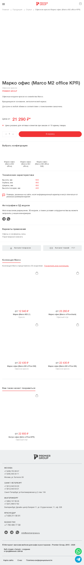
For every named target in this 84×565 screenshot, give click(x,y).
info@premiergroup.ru (30, 533)
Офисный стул (62, 316)
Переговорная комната (12, 237)
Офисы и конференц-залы (14, 234)
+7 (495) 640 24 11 (11, 474)
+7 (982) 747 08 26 (11, 501)
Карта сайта (8, 560)
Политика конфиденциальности (39, 560)
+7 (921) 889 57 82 (11, 504)
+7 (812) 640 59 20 (11, 486)
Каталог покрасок (20, 248)
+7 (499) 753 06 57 (11, 471)
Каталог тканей (62, 248)
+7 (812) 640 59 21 (11, 489)
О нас (19, 560)
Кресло (21, 316)
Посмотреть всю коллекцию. (56, 266)
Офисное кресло (21, 367)
